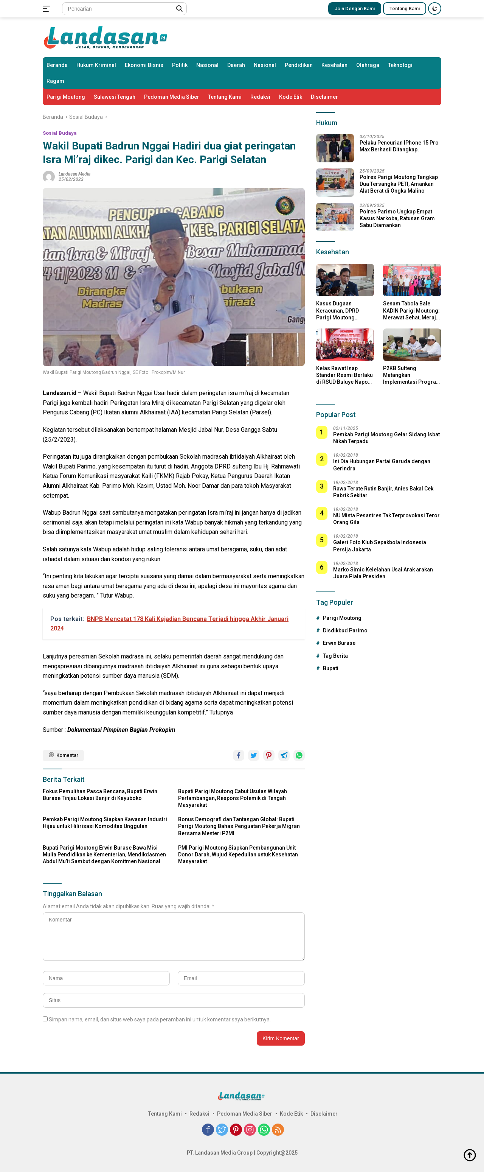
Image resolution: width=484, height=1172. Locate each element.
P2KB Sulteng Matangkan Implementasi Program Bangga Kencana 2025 (412, 375)
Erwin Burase (339, 643)
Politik (180, 65)
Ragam (55, 81)
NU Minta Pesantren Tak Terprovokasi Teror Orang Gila (386, 518)
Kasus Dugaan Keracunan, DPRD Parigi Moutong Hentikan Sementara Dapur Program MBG (342, 310)
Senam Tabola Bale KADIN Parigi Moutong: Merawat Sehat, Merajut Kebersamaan (412, 310)
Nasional (207, 65)
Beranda (57, 65)
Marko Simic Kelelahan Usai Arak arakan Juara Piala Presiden (383, 573)
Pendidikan (299, 65)
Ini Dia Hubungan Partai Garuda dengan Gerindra (381, 464)
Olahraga (367, 65)
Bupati (330, 668)
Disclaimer (324, 97)
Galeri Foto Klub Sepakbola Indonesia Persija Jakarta (379, 545)
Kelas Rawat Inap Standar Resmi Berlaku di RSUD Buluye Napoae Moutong (345, 375)
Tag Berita (335, 656)
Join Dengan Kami (355, 8)
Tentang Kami (404, 8)
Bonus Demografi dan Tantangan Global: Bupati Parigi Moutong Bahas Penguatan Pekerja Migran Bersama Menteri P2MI (239, 826)
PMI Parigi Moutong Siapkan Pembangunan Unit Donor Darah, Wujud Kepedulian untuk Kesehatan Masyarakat (238, 854)
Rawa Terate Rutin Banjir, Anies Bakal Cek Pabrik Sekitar (383, 492)
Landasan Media (74, 174)
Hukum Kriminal (96, 65)
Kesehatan (334, 65)
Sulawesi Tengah (114, 97)
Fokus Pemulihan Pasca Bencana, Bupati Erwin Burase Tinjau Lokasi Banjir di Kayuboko (100, 794)
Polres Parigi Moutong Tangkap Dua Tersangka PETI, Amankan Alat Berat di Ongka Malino (399, 184)
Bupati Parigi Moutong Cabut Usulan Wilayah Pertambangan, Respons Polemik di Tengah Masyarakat (232, 798)
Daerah (236, 65)
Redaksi (260, 97)
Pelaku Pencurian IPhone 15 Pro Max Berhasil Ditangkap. (399, 146)
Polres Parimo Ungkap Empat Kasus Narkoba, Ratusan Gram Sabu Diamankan (397, 218)
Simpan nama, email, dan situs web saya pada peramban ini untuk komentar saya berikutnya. (160, 1019)
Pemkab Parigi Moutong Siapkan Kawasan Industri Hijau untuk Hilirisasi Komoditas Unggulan (105, 822)
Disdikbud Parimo (345, 630)
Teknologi (400, 65)
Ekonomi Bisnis (144, 65)
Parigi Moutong (66, 97)
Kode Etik (290, 97)
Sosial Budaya (60, 133)
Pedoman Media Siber (171, 97)
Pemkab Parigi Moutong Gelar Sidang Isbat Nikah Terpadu (386, 437)
